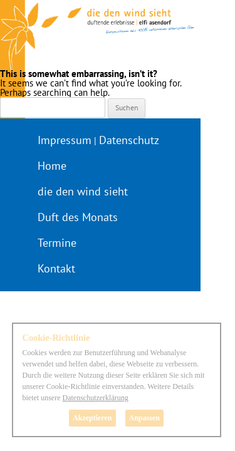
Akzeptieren (92, 417)
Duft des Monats (78, 217)
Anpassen (144, 417)
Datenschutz (129, 140)
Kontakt (56, 268)
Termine (57, 243)
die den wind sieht (83, 191)
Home (52, 165)
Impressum (64, 140)
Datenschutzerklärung (95, 397)
